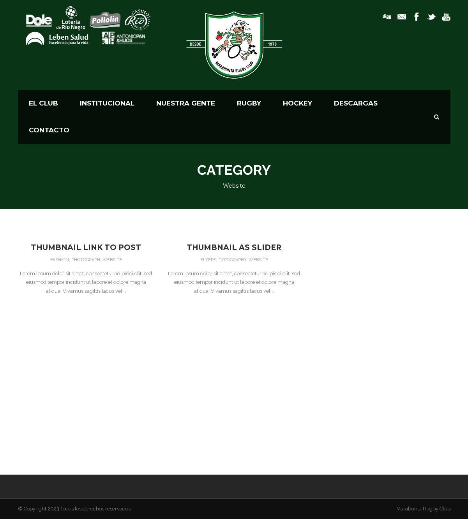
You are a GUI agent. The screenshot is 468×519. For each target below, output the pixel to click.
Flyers (208, 259)
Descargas (356, 103)
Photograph (85, 259)
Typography (232, 259)
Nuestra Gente (185, 103)
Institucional (107, 103)
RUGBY (249, 103)
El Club (43, 103)
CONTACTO (49, 130)
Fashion (59, 259)
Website (112, 259)
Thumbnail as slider (234, 247)
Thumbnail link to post (86, 247)
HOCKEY (297, 103)
